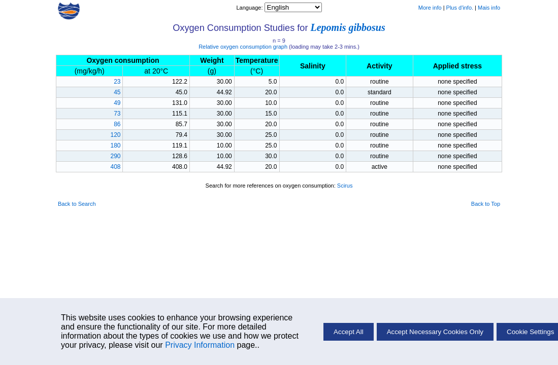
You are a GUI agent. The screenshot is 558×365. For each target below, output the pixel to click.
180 (115, 145)
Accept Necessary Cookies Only (435, 332)
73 (117, 113)
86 (117, 124)
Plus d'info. (459, 8)
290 (115, 156)
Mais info (489, 8)
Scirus (345, 185)
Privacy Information (200, 345)
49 (117, 102)
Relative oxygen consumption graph (243, 47)
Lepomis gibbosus (348, 27)
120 (115, 134)
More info (430, 8)
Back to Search (77, 204)
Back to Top (485, 204)
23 (117, 81)
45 (117, 92)
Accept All (349, 332)
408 (115, 166)
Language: (250, 8)
